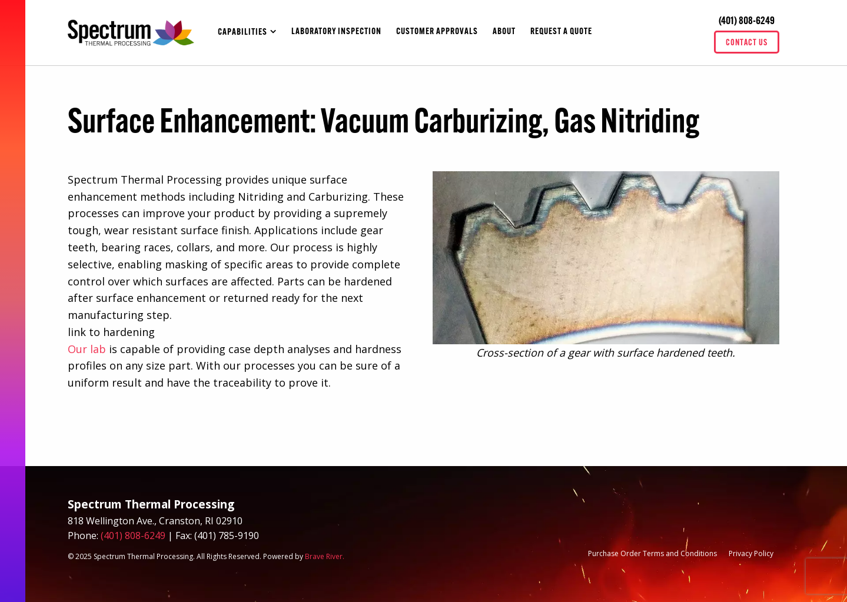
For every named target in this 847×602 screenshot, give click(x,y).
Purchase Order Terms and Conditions (652, 553)
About (504, 32)
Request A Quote (561, 32)
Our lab (87, 349)
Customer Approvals (437, 32)
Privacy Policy (751, 553)
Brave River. (324, 556)
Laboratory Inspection (336, 32)
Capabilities (242, 32)
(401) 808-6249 (747, 21)
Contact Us (747, 43)
